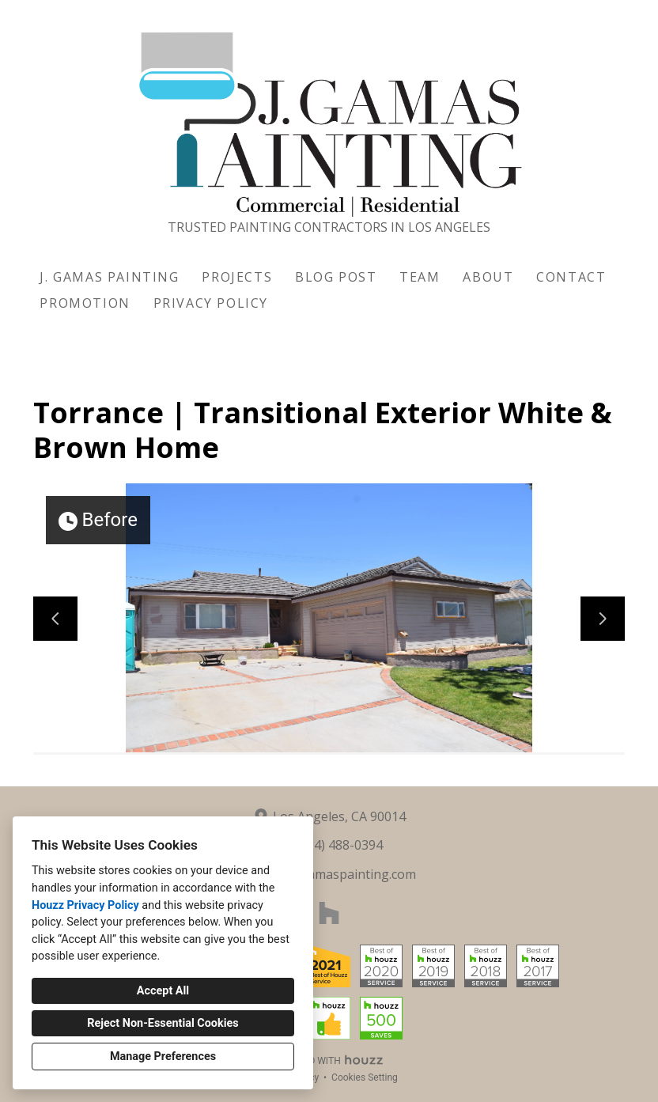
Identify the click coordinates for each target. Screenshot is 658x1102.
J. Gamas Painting (109, 277)
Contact (571, 277)
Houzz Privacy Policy (85, 905)
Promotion (85, 303)
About (488, 277)
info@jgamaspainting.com (339, 874)
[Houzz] (329, 913)
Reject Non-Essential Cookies (162, 1023)
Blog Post (335, 277)
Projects (237, 277)
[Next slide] (602, 618)
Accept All (163, 991)
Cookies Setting (364, 1077)
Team (419, 277)
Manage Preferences (163, 1056)
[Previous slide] (55, 618)
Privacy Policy (210, 303)
